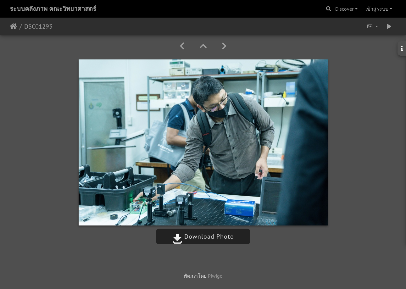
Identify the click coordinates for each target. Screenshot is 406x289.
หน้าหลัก (13, 26)
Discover (344, 9)
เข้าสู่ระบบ (376, 9)
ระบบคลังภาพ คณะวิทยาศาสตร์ (53, 9)
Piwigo (215, 276)
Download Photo (203, 236)
